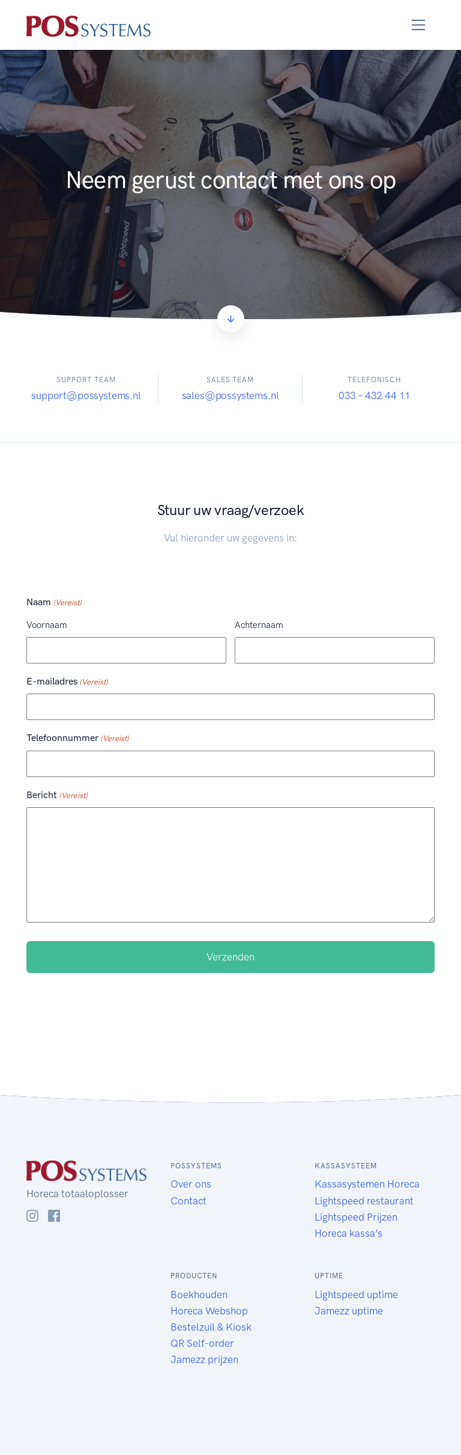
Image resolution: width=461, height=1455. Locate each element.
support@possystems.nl (85, 395)
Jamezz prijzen (204, 1359)
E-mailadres (67, 682)
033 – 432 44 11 (375, 395)
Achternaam (259, 625)
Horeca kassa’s (350, 1233)
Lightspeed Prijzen (356, 1217)
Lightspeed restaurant (364, 1201)
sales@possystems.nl (230, 395)
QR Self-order (202, 1343)
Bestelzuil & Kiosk (211, 1327)
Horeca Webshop (209, 1311)
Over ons (190, 1184)
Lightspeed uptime (356, 1295)
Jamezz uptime (349, 1311)
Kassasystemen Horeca (367, 1184)
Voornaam (46, 625)
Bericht (57, 795)
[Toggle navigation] (418, 25)
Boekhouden (198, 1295)
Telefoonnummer (77, 738)
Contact (188, 1201)
